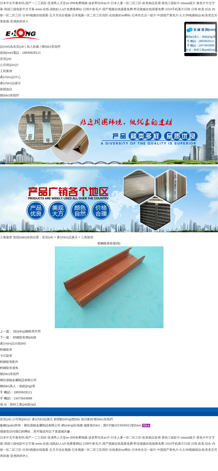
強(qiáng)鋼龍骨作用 (27, 331)
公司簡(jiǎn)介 (9, 65)
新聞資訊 (6, 89)
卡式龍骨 (6, 355)
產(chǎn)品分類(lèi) (13, 343)
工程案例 (6, 71)
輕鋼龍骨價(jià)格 (24, 337)
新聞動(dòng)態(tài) (67, 419)
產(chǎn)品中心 (10, 77)
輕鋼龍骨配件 (9, 361)
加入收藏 (33, 46)
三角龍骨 (87, 237)
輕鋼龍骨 (6, 349)
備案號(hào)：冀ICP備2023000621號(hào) (112, 425)
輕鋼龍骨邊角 (9, 368)
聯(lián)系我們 (51, 46)
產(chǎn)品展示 (10, 83)
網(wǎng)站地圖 (72, 425)
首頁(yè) (5, 59)
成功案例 (87, 419)
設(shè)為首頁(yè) (12, 46)
